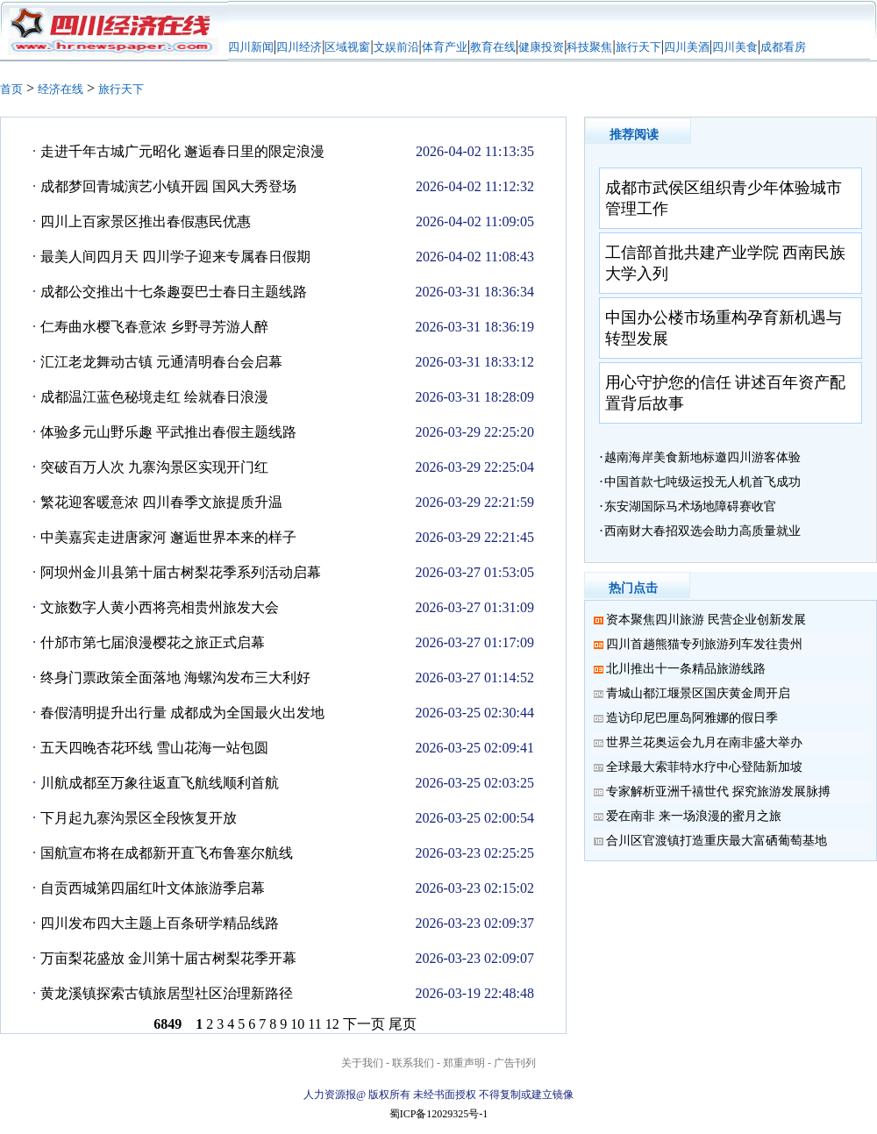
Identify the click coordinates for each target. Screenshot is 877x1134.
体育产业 (444, 46)
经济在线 (60, 89)
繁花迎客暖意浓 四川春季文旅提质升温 (161, 502)
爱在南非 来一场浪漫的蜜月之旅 (693, 816)
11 (314, 1023)
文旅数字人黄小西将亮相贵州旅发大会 (159, 607)
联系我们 (413, 1063)
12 (332, 1023)
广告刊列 (515, 1063)
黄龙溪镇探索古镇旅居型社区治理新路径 (166, 993)
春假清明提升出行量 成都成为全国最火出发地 (182, 712)
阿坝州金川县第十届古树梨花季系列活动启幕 (180, 572)
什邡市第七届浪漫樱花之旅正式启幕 (152, 642)
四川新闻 (251, 46)
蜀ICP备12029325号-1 (438, 1114)
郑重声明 (464, 1063)
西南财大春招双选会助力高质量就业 (702, 531)
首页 (11, 89)
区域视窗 (347, 46)
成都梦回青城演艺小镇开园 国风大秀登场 (168, 186)
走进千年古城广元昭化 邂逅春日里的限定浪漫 (182, 151)
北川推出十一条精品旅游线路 (686, 668)
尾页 (403, 1023)
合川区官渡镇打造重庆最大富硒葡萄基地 (716, 840)
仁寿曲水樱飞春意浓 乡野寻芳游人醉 (154, 326)
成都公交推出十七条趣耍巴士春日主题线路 (173, 291)
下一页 (364, 1023)
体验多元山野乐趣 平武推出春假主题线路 (168, 431)
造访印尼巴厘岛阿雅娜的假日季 (692, 717)
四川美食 (735, 46)
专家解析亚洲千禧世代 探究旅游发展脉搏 (718, 791)
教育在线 (493, 46)
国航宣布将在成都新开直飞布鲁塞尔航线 (166, 852)
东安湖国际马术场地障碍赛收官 (690, 506)
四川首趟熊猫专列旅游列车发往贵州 (704, 644)
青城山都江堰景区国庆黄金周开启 (698, 693)
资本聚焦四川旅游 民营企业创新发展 (706, 619)
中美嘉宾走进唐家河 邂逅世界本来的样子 (168, 537)
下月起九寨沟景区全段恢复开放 (138, 817)
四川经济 (299, 46)
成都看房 (783, 46)
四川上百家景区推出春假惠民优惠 (145, 221)
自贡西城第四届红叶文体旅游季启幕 (152, 888)
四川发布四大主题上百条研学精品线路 (159, 923)
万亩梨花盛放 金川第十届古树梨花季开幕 (168, 958)
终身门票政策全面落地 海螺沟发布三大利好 (175, 677)
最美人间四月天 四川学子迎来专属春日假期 (175, 256)
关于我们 (362, 1063)
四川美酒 (686, 46)
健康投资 (541, 46)
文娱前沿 (396, 46)
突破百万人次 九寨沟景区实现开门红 (154, 467)
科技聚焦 (589, 46)
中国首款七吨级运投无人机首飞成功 (702, 482)
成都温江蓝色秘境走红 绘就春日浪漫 (154, 396)
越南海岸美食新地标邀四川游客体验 (702, 457)
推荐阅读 (634, 134)
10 (297, 1023)
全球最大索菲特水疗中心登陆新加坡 (704, 767)
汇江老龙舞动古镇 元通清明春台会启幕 (161, 361)
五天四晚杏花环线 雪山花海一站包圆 (154, 747)
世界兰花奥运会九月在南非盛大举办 (704, 742)
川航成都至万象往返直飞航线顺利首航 (159, 782)
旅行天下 (638, 46)
